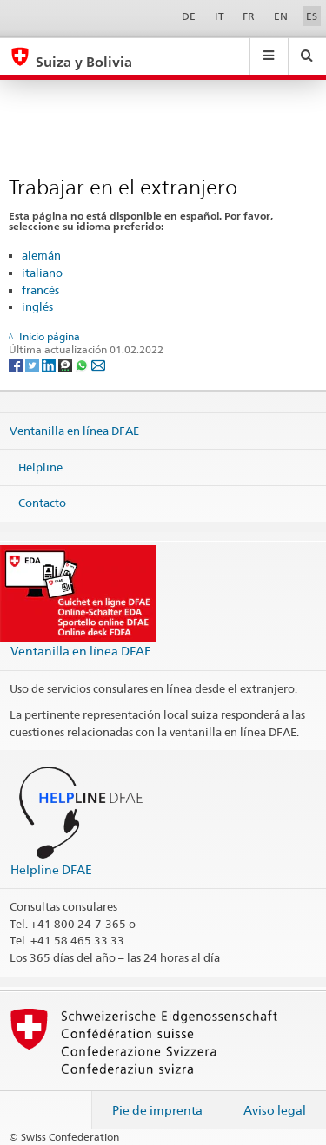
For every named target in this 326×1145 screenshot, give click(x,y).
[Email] (98, 364)
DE (189, 16)
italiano (42, 273)
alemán (41, 255)
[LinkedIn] (50, 364)
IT (219, 16)
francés (40, 290)
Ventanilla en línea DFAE (74, 431)
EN (281, 16)
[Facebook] (17, 364)
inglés (37, 306)
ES (311, 16)
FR (249, 16)
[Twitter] (33, 364)
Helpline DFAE (51, 869)
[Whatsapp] (83, 364)
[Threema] (66, 364)
